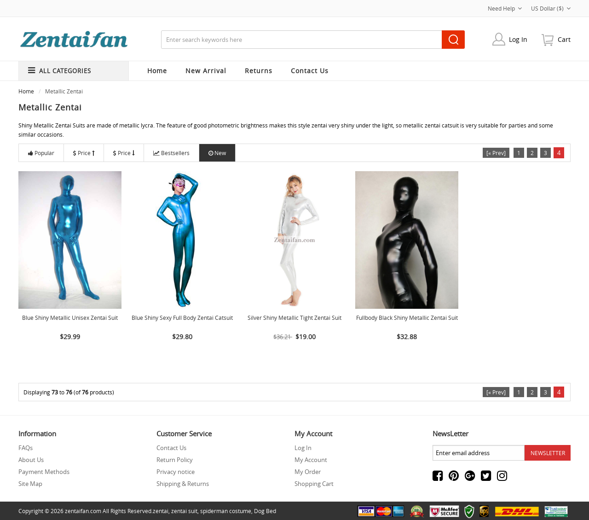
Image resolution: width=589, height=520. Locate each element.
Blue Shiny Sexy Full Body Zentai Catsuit (182, 317)
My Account (310, 460)
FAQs (25, 448)
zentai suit (184, 510)
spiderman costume (225, 510)
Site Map (30, 484)
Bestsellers (171, 152)
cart (564, 39)
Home (157, 70)
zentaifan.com (83, 510)
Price (83, 152)
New (217, 152)
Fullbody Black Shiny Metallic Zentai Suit (407, 317)
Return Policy (174, 460)
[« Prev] (496, 152)
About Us (31, 460)
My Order (307, 472)
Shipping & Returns (182, 484)
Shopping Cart (314, 484)
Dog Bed (265, 510)
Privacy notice (175, 472)
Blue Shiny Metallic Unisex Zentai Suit (70, 317)
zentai (160, 510)
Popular (41, 152)
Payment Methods (43, 472)
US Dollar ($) (551, 8)
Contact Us (171, 448)
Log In (518, 39)
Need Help (505, 8)
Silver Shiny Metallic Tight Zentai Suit (294, 317)
